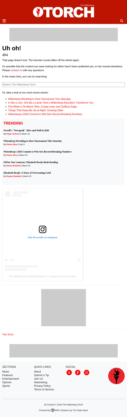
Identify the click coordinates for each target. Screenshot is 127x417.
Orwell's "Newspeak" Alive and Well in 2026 (26, 130)
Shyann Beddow (13, 176)
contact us (16, 70)
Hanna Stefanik (13, 166)
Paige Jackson (13, 134)
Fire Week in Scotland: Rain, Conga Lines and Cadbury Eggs (42, 106)
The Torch (7, 334)
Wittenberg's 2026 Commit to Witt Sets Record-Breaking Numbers (45, 114)
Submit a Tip (41, 375)
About (37, 371)
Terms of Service (44, 389)
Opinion (6, 382)
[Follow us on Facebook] (77, 372)
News (5, 371)
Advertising (40, 382)
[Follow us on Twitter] (69, 372)
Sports (6, 385)
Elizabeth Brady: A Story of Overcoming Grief (27, 173)
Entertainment (10, 378)
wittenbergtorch (39, 276)
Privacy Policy (42, 385)
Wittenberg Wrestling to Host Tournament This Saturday (39, 99)
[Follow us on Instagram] (86, 372)
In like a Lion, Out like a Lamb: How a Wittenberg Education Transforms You (50, 102)
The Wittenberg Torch (19, 276)
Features (7, 375)
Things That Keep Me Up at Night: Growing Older (35, 110)
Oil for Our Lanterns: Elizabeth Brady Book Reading (31, 162)
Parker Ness (11, 144)
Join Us (38, 378)
